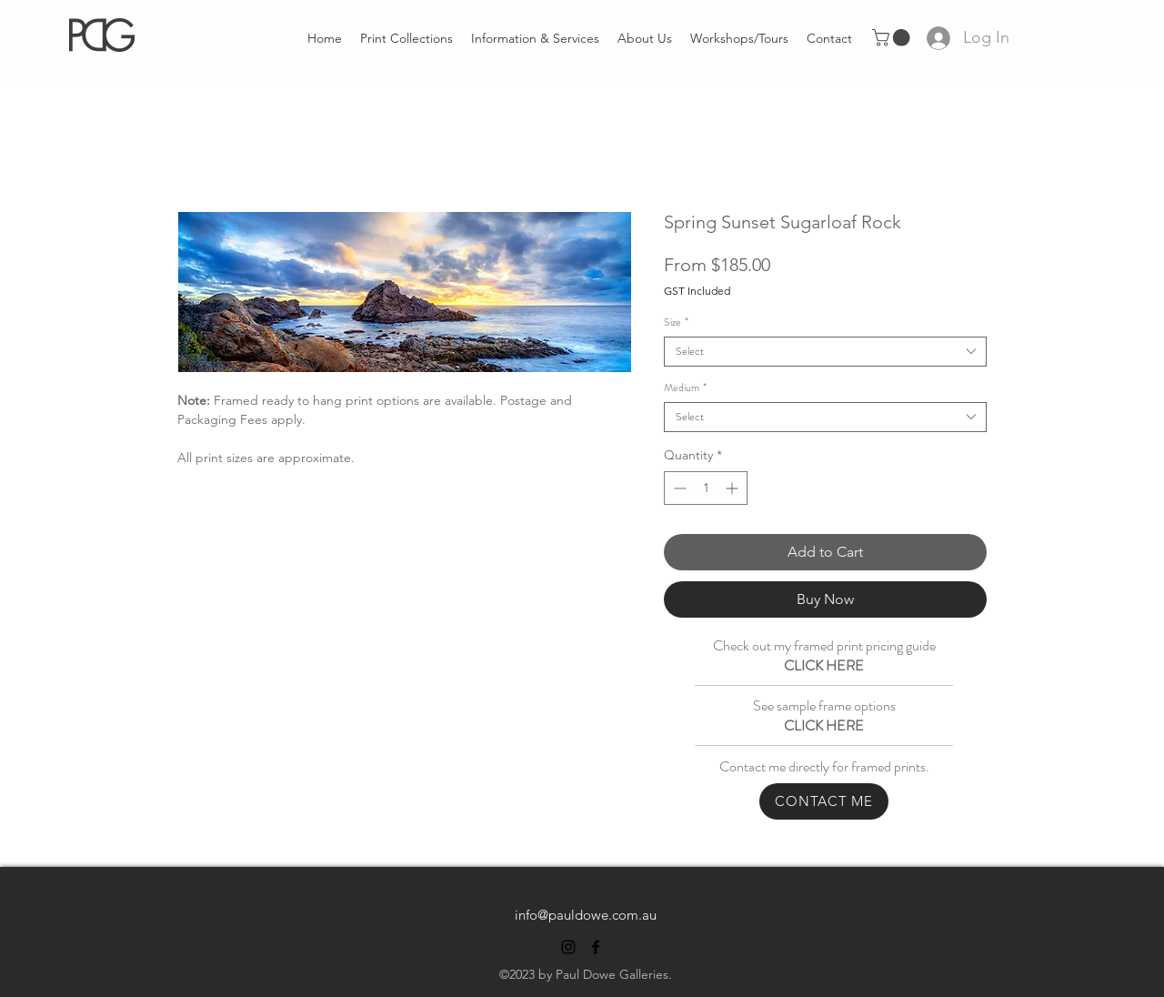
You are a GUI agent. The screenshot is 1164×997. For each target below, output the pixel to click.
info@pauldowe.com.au (586, 914)
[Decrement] (678, 488)
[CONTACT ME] (823, 801)
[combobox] (825, 352)
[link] (893, 37)
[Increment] (733, 488)
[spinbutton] (705, 488)
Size (676, 322)
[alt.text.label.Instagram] (568, 947)
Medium (685, 388)
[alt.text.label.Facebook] (596, 947)
